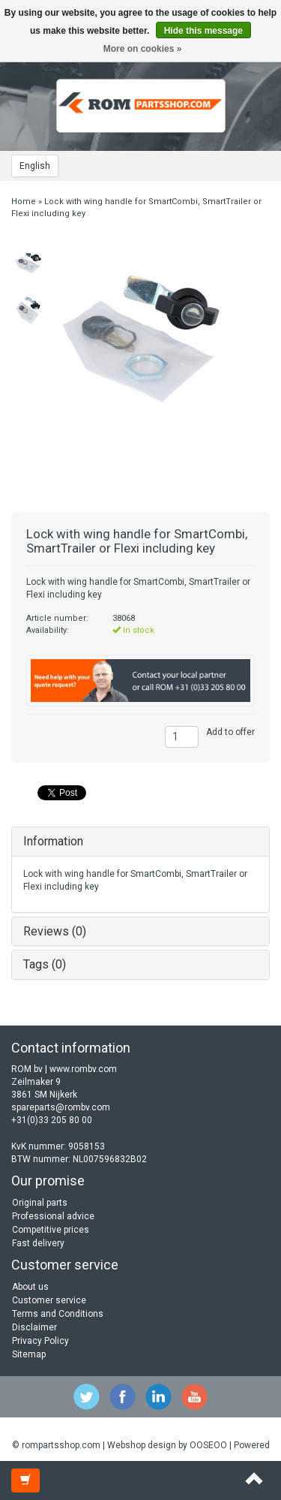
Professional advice (53, 1216)
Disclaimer (34, 1327)
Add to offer (230, 732)
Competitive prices (50, 1229)
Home (23, 201)
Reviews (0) (54, 931)
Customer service (49, 1300)
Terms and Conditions (57, 1314)
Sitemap (29, 1354)
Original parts (39, 1202)
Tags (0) (44, 964)
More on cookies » (142, 49)
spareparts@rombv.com (60, 1107)
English (34, 166)
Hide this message (203, 31)
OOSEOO (208, 1445)
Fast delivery (38, 1243)
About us (30, 1287)
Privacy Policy (40, 1341)
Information (53, 841)
